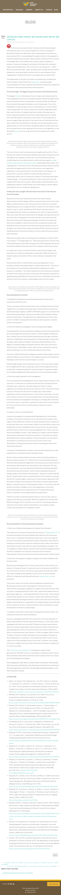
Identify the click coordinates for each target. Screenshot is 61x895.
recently (17, 131)
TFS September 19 (51, 532)
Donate (49, 10)
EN (56, 10)
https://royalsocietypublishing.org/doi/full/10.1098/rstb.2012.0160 (33, 835)
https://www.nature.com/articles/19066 (23, 800)
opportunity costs (46, 576)
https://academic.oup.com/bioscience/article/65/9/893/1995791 (36, 692)
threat (18, 96)
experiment (35, 82)
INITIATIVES (8, 10)
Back (55, 855)
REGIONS (20, 10)
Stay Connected (53, 884)
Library (29, 10)
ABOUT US (39, 10)
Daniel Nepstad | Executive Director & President (20, 42)
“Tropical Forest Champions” (20, 650)
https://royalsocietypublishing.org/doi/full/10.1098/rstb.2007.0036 (33, 786)
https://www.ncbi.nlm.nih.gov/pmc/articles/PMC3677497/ (29, 849)
